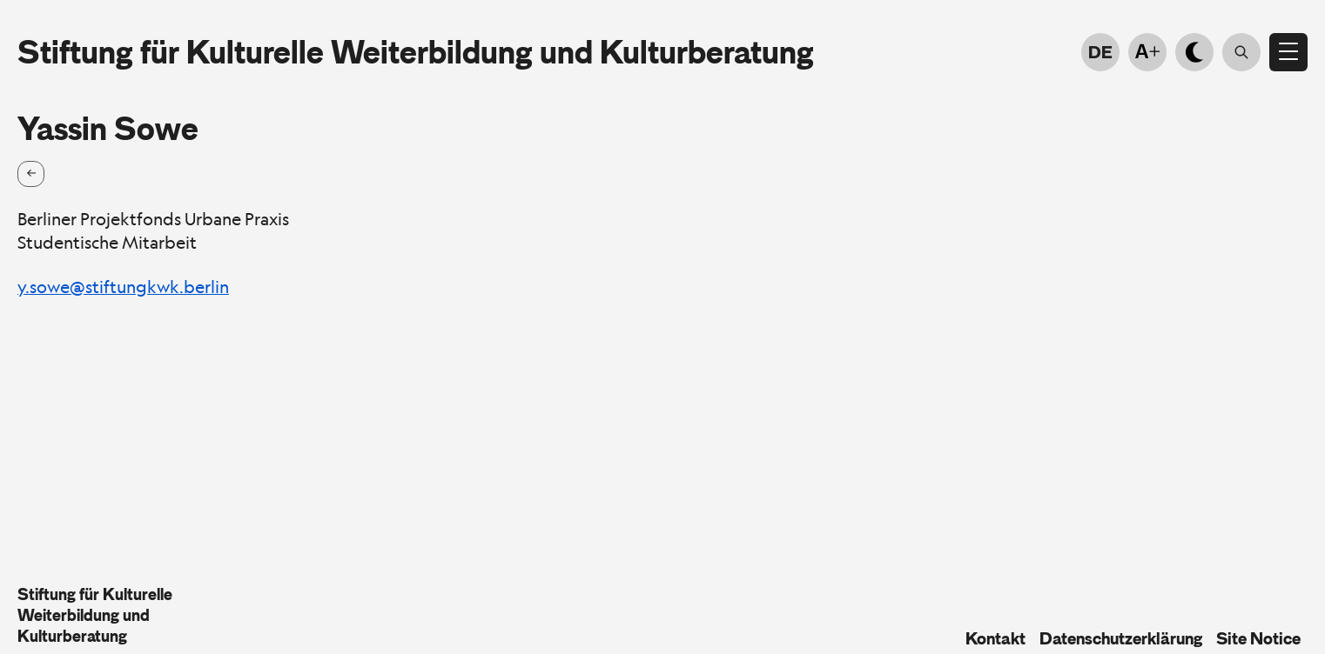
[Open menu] (1288, 52)
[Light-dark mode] (1194, 52)
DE (1100, 52)
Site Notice (1258, 638)
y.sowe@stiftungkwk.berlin (123, 287)
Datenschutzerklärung (1120, 638)
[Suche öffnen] (1241, 52)
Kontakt (995, 638)
